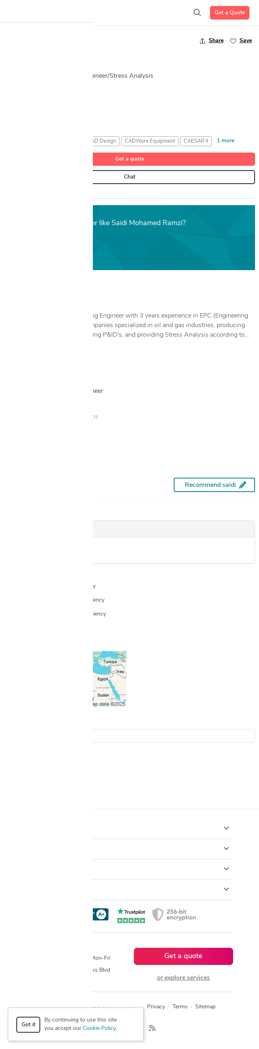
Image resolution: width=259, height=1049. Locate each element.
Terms (180, 1007)
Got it (28, 1025)
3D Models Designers (30, 763)
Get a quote (129, 159)
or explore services (183, 978)
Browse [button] (129, 848)
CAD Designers (23, 793)
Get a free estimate (40, 251)
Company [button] (129, 869)
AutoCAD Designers (29, 773)
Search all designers (33, 722)
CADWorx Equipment (150, 141)
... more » (16, 345)
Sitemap (205, 1007)
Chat (129, 177)
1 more (225, 141)
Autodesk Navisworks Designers (44, 783)
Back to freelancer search (38, 40)
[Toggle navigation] (18, 13)
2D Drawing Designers (32, 753)
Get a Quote (230, 13)
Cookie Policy (99, 1028)
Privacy (156, 1007)
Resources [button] (129, 889)
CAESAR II (196, 141)
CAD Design (101, 141)
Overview (17, 195)
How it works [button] (129, 828)
